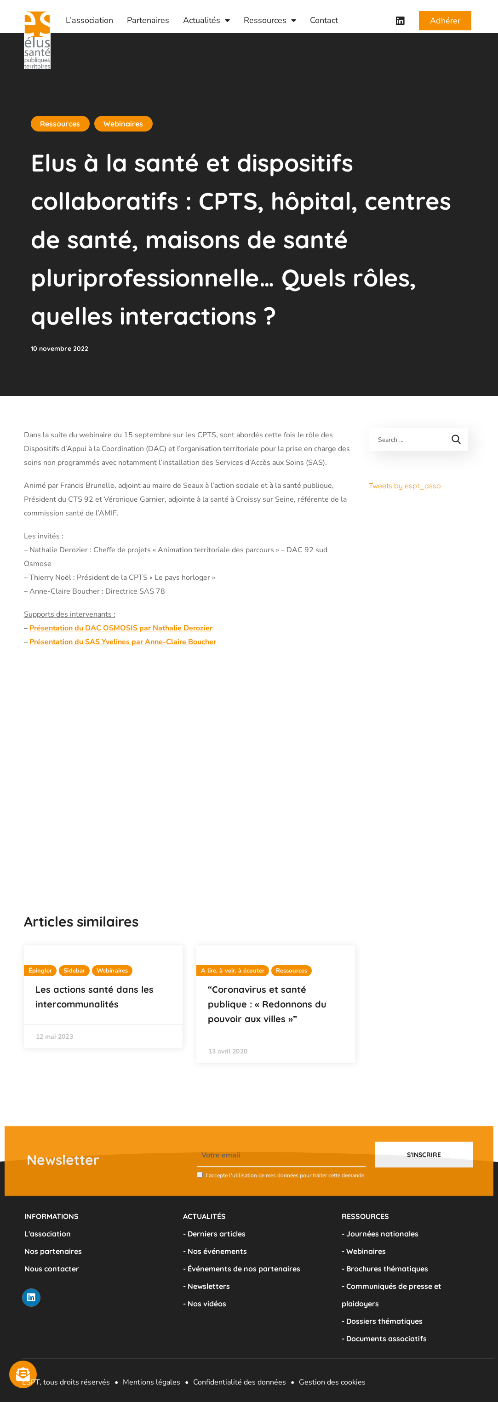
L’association (89, 20)
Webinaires (123, 123)
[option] (103, 996)
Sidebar (74, 971)
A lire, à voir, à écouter (233, 971)
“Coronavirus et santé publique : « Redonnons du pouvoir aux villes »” (267, 1004)
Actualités (206, 20)
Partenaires (148, 20)
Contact (324, 20)
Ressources (270, 20)
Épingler (40, 971)
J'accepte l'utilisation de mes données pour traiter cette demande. (286, 1197)
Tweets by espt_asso (405, 485)
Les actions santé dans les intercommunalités (94, 997)
